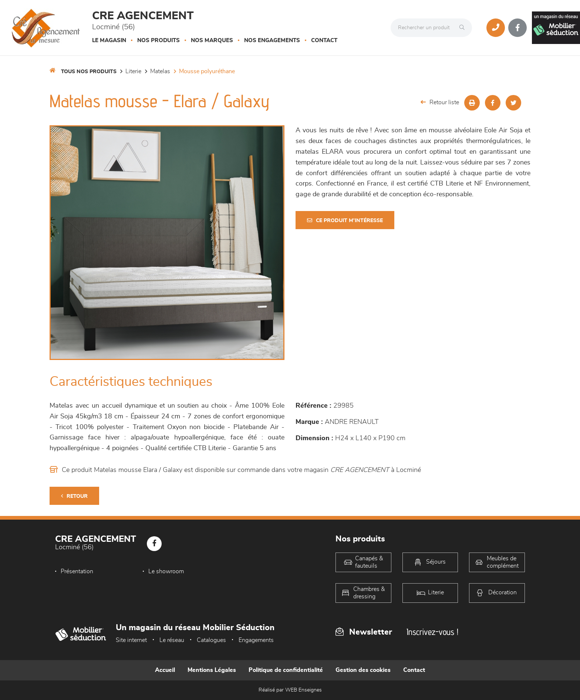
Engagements (256, 640)
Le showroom (166, 571)
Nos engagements (272, 40)
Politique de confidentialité (286, 670)
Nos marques (212, 40)
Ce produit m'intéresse (345, 220)
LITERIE (133, 71)
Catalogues (211, 640)
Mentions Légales (212, 670)
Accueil (165, 670)
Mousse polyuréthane (207, 71)
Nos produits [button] (158, 40)
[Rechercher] (464, 27)
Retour (74, 496)
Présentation (77, 571)
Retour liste (440, 102)
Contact (324, 40)
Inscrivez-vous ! (432, 631)
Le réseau (171, 640)
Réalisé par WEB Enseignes (290, 690)
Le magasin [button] (109, 40)
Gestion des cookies (363, 670)
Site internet (131, 640)
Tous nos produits (89, 71)
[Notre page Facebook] (517, 27)
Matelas (160, 71)
